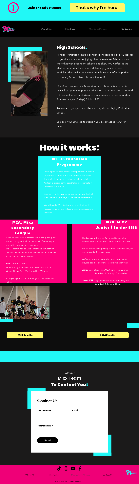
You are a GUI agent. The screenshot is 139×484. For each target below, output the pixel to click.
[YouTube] (73, 468)
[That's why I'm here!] (97, 7)
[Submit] (47, 440)
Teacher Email (44, 426)
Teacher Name (44, 410)
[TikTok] (59, 468)
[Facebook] (80, 468)
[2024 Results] (25, 335)
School (75, 410)
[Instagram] (66, 468)
